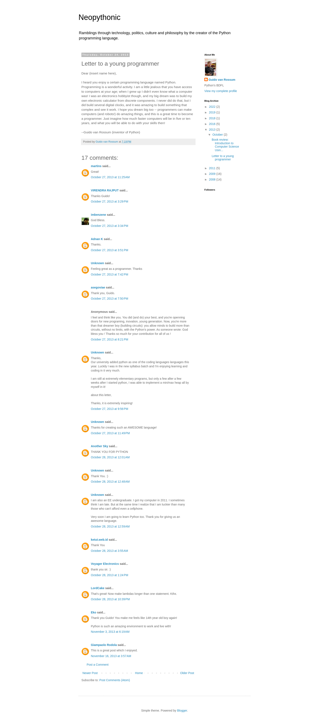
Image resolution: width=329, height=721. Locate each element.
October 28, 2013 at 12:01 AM (110, 457)
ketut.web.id (99, 539)
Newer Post (90, 673)
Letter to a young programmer (223, 157)
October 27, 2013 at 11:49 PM (110, 433)
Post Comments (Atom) (114, 680)
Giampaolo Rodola (104, 645)
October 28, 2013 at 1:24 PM (109, 575)
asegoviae (98, 287)
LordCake (97, 588)
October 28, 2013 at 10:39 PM (110, 599)
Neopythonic (99, 17)
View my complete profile (220, 91)
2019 (212, 112)
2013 (212, 129)
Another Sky (99, 446)
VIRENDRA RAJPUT (105, 190)
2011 (212, 168)
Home (139, 673)
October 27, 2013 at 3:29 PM (109, 201)
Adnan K (97, 239)
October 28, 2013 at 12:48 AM (110, 481)
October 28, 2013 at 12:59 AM (110, 526)
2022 (212, 106)
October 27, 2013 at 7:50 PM (109, 298)
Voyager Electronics (105, 563)
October (218, 134)
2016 (212, 124)
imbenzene (98, 214)
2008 (212, 179)
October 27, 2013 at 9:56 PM (109, 409)
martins (96, 166)
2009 (212, 173)
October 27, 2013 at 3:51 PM (109, 250)
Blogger (182, 710)
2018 (212, 118)
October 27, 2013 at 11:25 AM (110, 177)
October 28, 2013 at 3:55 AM (109, 550)
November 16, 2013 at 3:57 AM (111, 656)
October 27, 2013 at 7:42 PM (109, 274)
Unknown (97, 263)
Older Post (187, 673)
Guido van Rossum (222, 79)
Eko (93, 612)
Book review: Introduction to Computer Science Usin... (225, 145)
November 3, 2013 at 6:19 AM (110, 631)
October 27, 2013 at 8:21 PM (109, 339)
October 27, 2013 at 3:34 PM (109, 225)
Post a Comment (97, 664)
